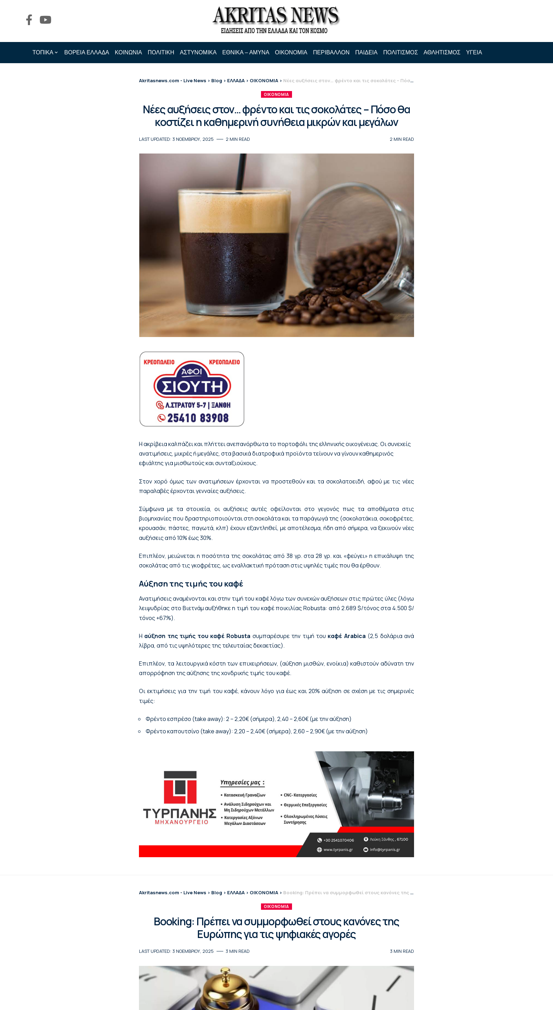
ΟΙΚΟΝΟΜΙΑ (276, 94)
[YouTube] (45, 20)
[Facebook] (29, 20)
